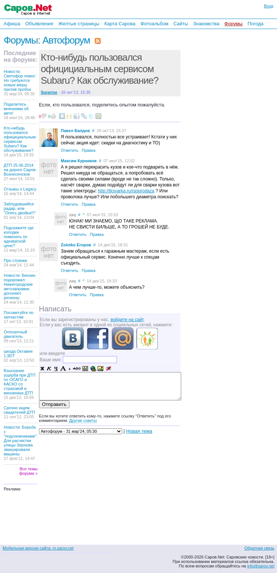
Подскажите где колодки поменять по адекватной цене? (19, 238)
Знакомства (206, 23)
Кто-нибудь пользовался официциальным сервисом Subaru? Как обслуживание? (20, 141)
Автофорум (66, 40)
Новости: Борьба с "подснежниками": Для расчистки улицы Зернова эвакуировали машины (21, 443)
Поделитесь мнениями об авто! (19, 111)
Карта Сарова (120, 23)
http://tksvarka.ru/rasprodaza (126, 190)
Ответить (69, 150)
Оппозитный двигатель (19, 336)
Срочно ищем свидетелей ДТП (19, 412)
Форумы (233, 23)
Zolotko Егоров (76, 245)
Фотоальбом (154, 23)
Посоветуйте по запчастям (18, 317)
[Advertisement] (232, 129)
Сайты (180, 23)
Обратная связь (259, 548)
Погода (256, 23)
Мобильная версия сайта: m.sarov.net (38, 548)
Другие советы (83, 420)
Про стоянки (19, 262)
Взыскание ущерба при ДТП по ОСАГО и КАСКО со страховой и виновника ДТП (19, 384)
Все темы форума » (28, 471)
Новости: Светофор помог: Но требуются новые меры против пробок (20, 82)
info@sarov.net (260, 566)
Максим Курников (79, 161)
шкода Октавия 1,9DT (19, 355)
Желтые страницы (79, 23)
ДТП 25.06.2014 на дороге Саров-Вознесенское (20, 172)
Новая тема (139, 431)
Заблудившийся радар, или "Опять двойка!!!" (20, 211)
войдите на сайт (127, 319)
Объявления (39, 23)
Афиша (12, 23)
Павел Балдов (75, 130)
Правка (88, 150)
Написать (55, 309)
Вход (268, 6)
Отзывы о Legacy (20, 191)
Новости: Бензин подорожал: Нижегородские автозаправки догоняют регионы (19, 288)
